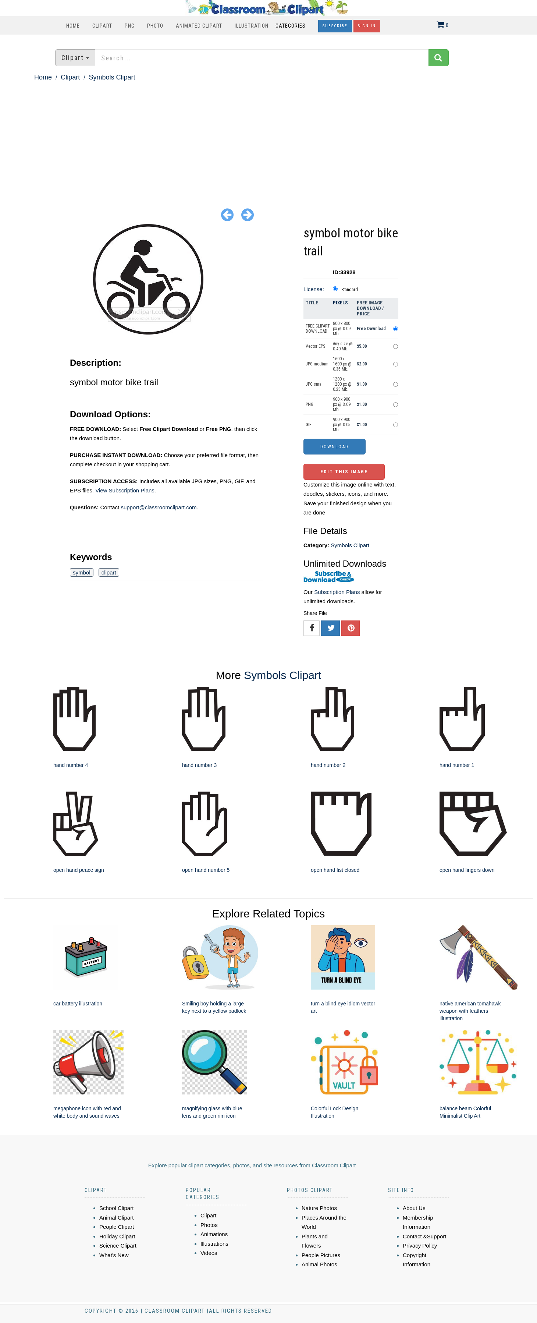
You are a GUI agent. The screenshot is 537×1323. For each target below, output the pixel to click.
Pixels (340, 302)
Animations (214, 1234)
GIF (309, 424)
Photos (209, 1225)
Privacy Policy (420, 1245)
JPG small (315, 384)
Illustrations (214, 1244)
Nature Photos (319, 1208)
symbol (81, 572)
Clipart (102, 26)
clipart (109, 572)
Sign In (367, 26)
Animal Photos (319, 1264)
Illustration (251, 26)
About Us (414, 1208)
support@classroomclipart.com (158, 507)
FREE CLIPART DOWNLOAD (318, 328)
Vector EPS (315, 346)
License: (313, 289)
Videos (208, 1253)
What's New (114, 1255)
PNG (130, 26)
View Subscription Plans (124, 490)
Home (73, 26)
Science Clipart (117, 1245)
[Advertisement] (268, 138)
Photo (155, 26)
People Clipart (116, 1227)
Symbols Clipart (112, 77)
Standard (349, 289)
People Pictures (321, 1255)
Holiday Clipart (117, 1236)
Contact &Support (424, 1236)
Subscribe (335, 26)
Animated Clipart (199, 26)
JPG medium (317, 364)
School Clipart (116, 1208)
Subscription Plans (337, 592)
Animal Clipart (116, 1217)
